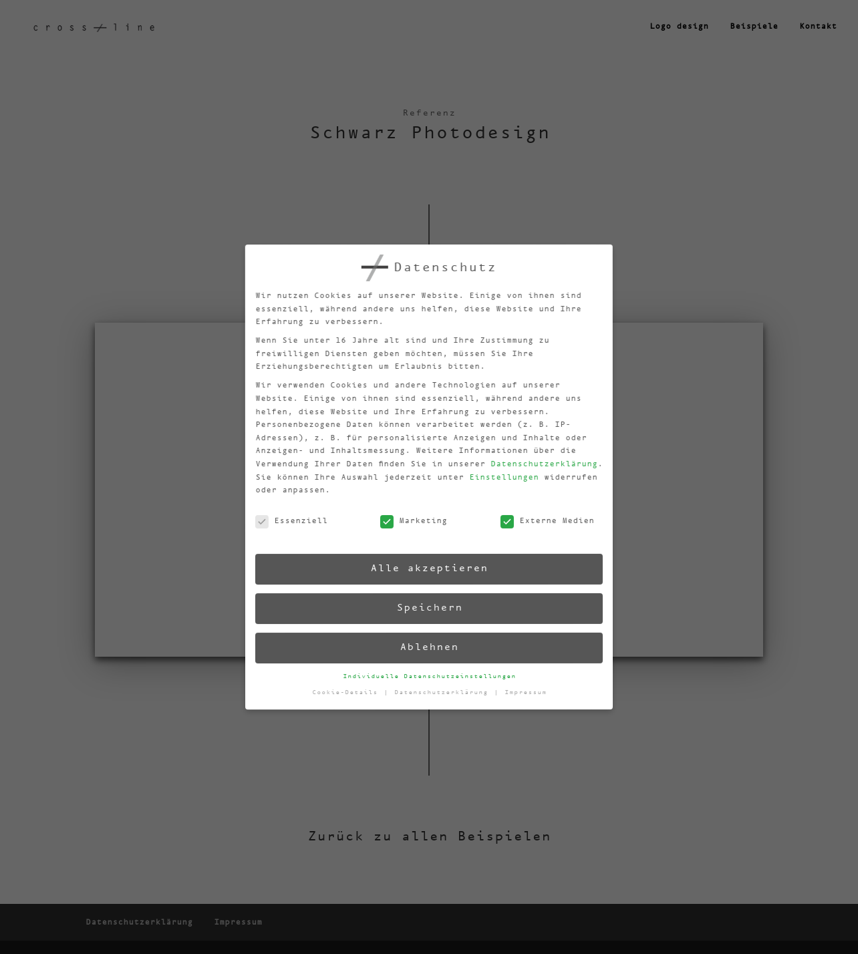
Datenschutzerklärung (534, 458)
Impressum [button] (527, 687)
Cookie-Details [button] (349, 696)
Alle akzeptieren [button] (425, 568)
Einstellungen (495, 473)
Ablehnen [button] (428, 646)
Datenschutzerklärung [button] (445, 691)
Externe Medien (540, 516)
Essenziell (285, 529)
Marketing (407, 523)
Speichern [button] (427, 607)
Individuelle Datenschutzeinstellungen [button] (430, 676)
